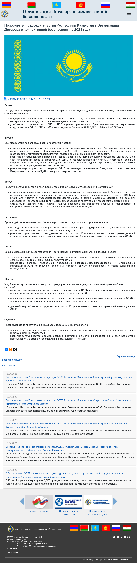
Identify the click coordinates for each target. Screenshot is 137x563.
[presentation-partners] (22, 501)
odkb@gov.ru (21, 539)
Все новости (9, 365)
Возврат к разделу (12, 359)
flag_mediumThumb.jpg (40, 98)
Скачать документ (14, 98)
